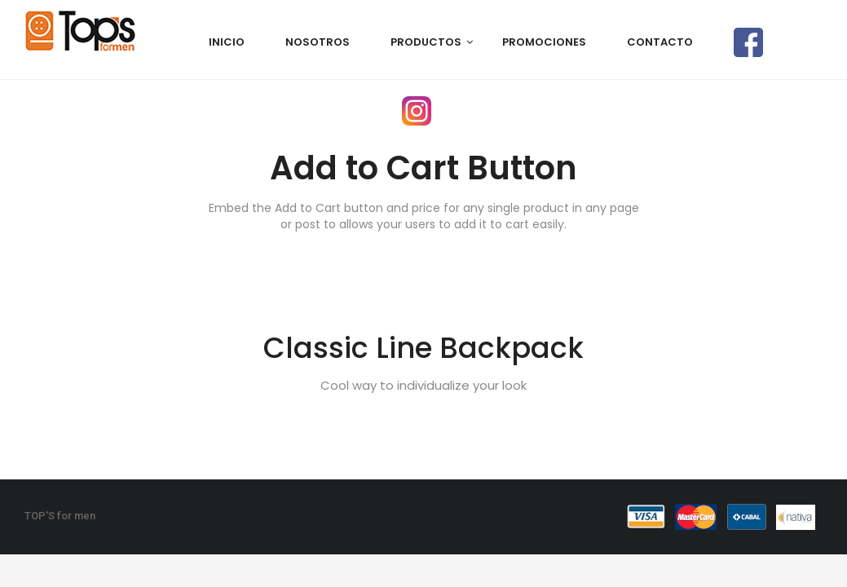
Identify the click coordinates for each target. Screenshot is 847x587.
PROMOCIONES (544, 42)
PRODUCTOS (425, 42)
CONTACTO (660, 42)
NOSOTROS (317, 42)
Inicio (227, 42)
